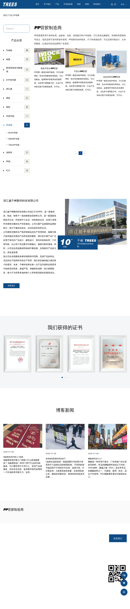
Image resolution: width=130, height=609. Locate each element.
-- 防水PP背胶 (12, 132)
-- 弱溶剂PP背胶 (12, 139)
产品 (57, 4)
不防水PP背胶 (80, 86)
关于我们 (47, 4)
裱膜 (18, 59)
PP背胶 (18, 125)
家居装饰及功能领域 (18, 69)
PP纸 (18, 161)
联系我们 (97, 4)
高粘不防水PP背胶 (49, 73)
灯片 (18, 170)
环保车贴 (18, 116)
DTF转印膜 (18, 80)
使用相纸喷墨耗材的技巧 (56, 458)
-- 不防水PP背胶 (12, 145)
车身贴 (18, 50)
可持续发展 (68, 4)
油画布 (18, 152)
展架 (18, 98)
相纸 (18, 107)
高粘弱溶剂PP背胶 (111, 109)
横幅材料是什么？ (95, 458)
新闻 (87, 4)
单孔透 (18, 89)
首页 (37, 4)
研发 (79, 4)
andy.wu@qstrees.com (20, 571)
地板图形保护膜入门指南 (13, 457)
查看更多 (11, 285)
